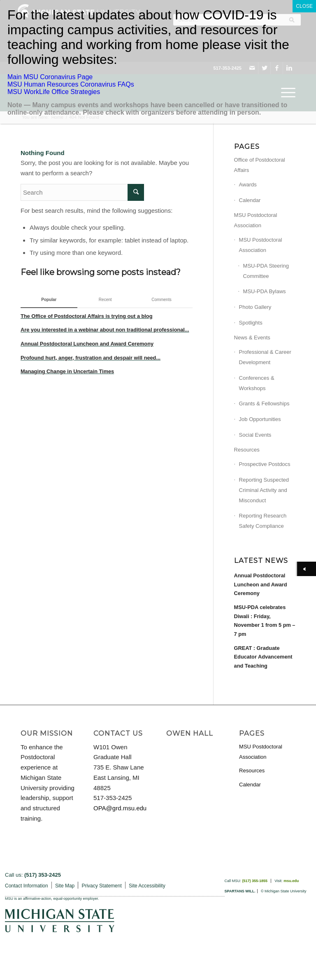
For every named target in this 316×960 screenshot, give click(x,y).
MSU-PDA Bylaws (264, 291)
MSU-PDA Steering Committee (266, 271)
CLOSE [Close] (304, 6)
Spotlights (251, 323)
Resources (247, 450)
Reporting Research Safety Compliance (263, 521)
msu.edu (291, 881)
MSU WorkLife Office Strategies (53, 91)
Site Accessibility (147, 886)
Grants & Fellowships (264, 403)
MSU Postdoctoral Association (255, 220)
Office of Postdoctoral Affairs (259, 165)
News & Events (252, 337)
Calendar (250, 200)
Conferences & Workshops (256, 383)
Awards (248, 184)
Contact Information (26, 886)
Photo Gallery (255, 307)
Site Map (64, 886)
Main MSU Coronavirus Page (50, 76)
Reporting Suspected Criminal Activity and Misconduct (264, 490)
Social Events (255, 435)
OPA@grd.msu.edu (119, 808)
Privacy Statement (101, 886)
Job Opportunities (260, 419)
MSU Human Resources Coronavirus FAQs (70, 84)
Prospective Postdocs (264, 464)
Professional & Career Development (265, 357)
